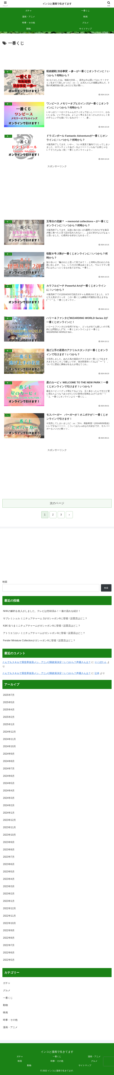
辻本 (97, 673)
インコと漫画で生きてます (57, 3)
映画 (20, 1061)
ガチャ (20, 1056)
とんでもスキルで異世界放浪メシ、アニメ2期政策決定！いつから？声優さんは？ (46, 662)
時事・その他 (57, 1061)
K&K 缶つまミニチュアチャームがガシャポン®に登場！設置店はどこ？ (41, 625)
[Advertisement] (57, 55)
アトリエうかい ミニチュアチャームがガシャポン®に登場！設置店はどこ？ (44, 633)
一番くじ (57, 1056)
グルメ (94, 1061)
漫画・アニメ (94, 1056)
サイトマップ (85, 1065)
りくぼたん (101, 662)
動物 (29, 1065)
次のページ (57, 503)
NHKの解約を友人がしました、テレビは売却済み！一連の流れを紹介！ (42, 611)
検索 (4, 581)
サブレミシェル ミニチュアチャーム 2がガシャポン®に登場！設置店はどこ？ (45, 618)
